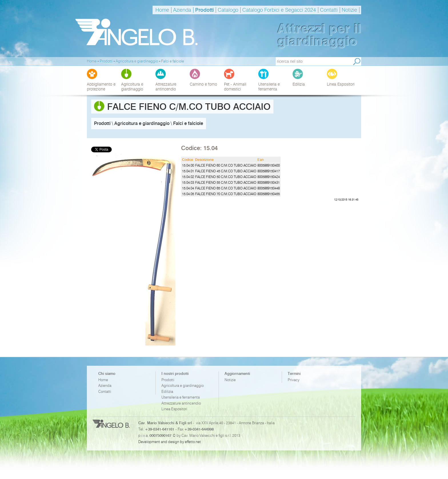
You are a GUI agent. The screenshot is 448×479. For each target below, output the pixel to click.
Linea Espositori (174, 409)
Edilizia (167, 391)
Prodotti (204, 10)
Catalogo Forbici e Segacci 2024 (279, 10)
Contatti (329, 10)
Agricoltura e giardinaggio (182, 385)
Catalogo (228, 10)
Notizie (349, 10)
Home (162, 10)
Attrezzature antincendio (181, 403)
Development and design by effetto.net (169, 441)
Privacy (293, 380)
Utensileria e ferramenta (180, 397)
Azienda (182, 10)
